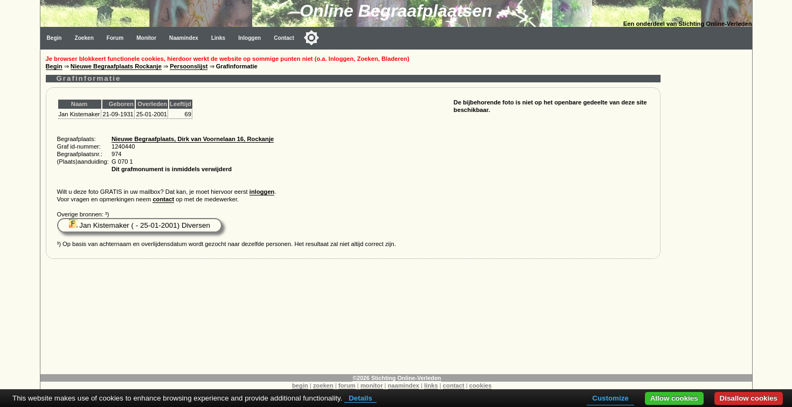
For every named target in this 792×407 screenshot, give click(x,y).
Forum (115, 38)
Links (218, 38)
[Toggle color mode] (311, 37)
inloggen (262, 191)
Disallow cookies (748, 398)
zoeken (323, 385)
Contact (284, 38)
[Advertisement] (709, 211)
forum (347, 385)
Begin (54, 38)
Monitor (146, 38)
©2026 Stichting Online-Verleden (396, 378)
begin (300, 385)
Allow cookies (674, 398)
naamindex (403, 385)
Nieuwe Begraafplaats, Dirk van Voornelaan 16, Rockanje (193, 139)
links (431, 385)
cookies (480, 385)
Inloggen (249, 38)
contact (163, 199)
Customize (610, 398)
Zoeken (84, 38)
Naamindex (183, 38)
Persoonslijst (188, 66)
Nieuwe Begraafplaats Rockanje (116, 66)
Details (360, 398)
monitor (371, 385)
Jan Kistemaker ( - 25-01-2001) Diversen (139, 225)
